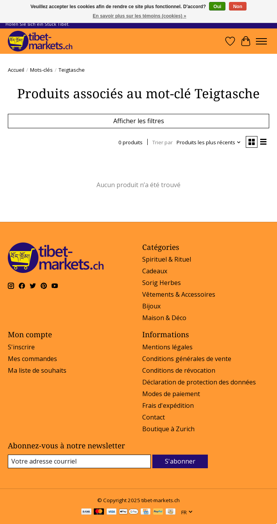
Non (237, 6)
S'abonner (180, 461)
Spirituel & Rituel (166, 259)
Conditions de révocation (178, 370)
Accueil (16, 69)
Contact (153, 417)
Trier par (162, 142)
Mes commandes (32, 358)
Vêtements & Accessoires (178, 294)
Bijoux (151, 306)
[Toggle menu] (261, 41)
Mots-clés (41, 69)
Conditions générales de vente (186, 358)
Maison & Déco (164, 317)
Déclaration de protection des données (199, 382)
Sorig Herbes (161, 282)
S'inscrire (21, 347)
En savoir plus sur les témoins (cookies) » (139, 16)
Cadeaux (154, 271)
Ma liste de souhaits (37, 370)
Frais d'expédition (168, 405)
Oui (217, 6)
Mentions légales (167, 347)
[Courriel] (79, 461)
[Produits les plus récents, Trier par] (209, 142)
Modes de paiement (171, 393)
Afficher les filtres (138, 121)
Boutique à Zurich (168, 429)
